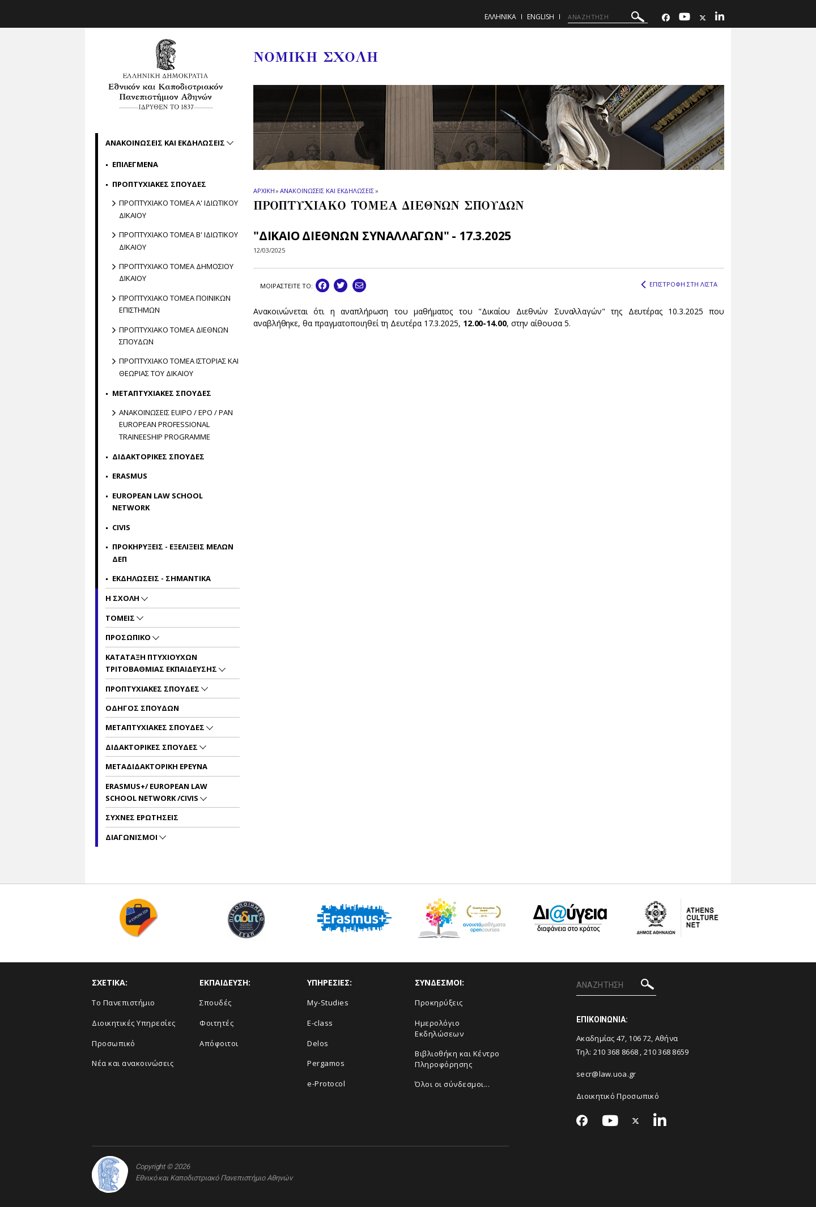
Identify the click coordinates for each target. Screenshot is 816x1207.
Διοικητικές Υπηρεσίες (134, 1023)
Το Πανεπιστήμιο (123, 1002)
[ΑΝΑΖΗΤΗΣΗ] (608, 17)
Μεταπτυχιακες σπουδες (161, 393)
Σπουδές (215, 1002)
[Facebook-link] (666, 18)
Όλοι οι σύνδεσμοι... (452, 1084)
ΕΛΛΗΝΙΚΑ (500, 17)
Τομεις (121, 618)
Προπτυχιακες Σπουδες (153, 689)
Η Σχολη (123, 598)
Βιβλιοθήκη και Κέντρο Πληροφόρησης (457, 1058)
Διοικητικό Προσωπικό (617, 1096)
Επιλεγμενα (135, 164)
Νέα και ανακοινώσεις (132, 1063)
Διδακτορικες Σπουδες (158, 456)
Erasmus (129, 476)
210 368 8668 (616, 1052)
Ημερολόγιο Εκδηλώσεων (439, 1028)
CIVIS (121, 527)
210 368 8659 (666, 1052)
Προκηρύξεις (439, 1002)
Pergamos (326, 1063)
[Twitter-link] (702, 18)
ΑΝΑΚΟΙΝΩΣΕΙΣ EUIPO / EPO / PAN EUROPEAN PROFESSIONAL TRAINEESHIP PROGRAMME (176, 424)
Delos (318, 1043)
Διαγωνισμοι (132, 837)
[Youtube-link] (684, 18)
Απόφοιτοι (219, 1043)
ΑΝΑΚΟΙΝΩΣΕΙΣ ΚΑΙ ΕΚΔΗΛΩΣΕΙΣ (326, 190)
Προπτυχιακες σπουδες (159, 184)
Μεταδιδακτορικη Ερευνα (156, 766)
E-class (320, 1023)
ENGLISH (540, 17)
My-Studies (327, 1002)
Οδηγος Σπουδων (142, 708)
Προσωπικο (128, 637)
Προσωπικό (113, 1043)
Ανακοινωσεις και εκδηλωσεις (166, 143)
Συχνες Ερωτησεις (141, 817)
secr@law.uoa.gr (606, 1074)
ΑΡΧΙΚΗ (263, 190)
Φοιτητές (216, 1023)
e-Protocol (326, 1083)
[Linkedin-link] (719, 18)
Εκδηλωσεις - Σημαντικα (161, 578)
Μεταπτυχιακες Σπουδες (155, 727)
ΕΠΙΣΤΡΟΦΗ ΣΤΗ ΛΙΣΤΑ (679, 284)
